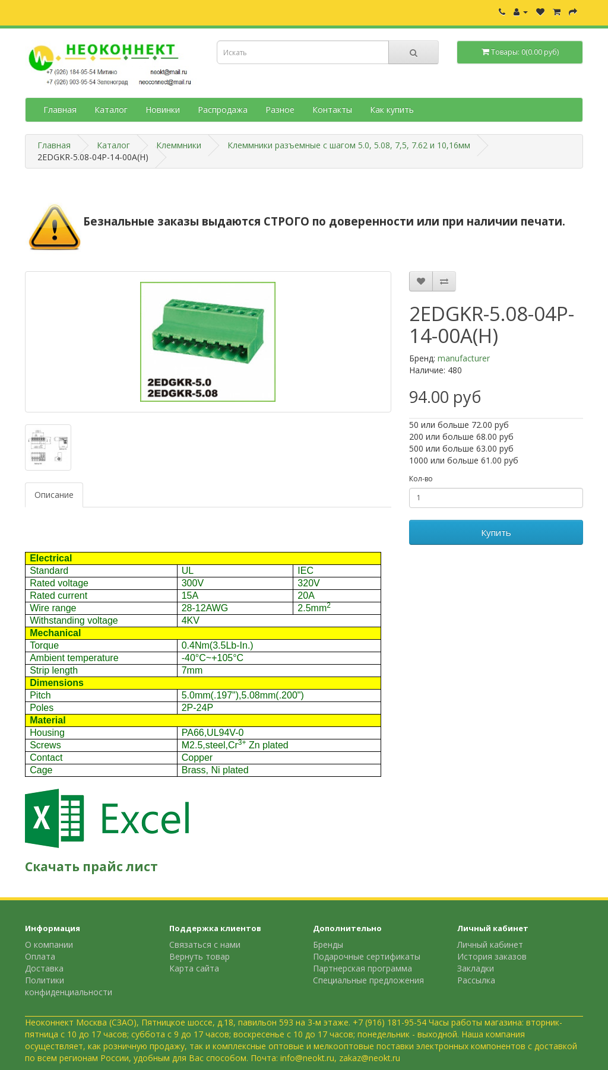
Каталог (111, 109)
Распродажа (223, 109)
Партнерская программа (362, 968)
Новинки (162, 109)
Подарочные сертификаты (366, 956)
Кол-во (421, 479)
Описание (54, 494)
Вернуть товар (199, 956)
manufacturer (464, 358)
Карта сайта (194, 968)
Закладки (475, 968)
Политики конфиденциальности (68, 986)
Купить (496, 532)
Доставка (44, 968)
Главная (60, 109)
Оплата (40, 956)
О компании (49, 944)
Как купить (392, 109)
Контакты (332, 109)
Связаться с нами (204, 944)
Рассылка (476, 980)
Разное (279, 109)
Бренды (328, 944)
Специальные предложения (368, 980)
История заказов (492, 956)
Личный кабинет (490, 944)
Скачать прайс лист (91, 866)
